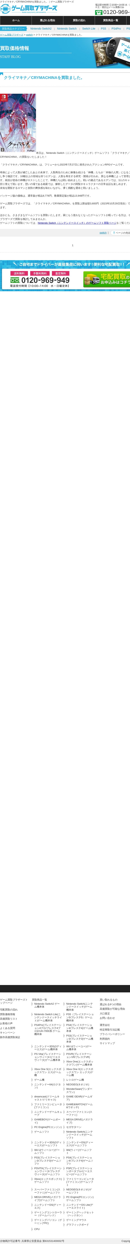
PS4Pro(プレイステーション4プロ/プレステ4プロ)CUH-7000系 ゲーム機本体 (47, 1030)
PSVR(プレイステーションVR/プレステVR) (79, 1055)
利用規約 (105, 1038)
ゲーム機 (39, 1079)
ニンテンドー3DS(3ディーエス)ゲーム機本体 (48, 1048)
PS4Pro (116, 28)
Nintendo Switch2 (41, 28)
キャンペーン (7, 1032)
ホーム (16, 20)
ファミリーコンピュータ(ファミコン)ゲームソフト (80, 1182)
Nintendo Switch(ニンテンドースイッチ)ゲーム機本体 (79, 1006)
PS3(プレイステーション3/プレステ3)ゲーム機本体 (79, 1038)
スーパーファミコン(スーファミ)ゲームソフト (47, 1191)
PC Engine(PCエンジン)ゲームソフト (80, 1199)
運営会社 (105, 1025)
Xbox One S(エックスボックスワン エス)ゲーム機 (47, 1072)
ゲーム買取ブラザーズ (11, 34)
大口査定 (105, 1013)
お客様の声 (6, 1023)
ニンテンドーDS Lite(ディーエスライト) (79, 1206)
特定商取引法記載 (110, 1029)
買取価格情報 (7, 1014)
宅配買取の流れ (9, 1009)
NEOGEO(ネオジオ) (77, 1084)
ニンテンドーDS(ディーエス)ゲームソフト (79, 1144)
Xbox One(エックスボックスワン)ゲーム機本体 (79, 1063)
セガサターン (73, 1127)
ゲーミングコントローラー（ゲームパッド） (48, 1214)
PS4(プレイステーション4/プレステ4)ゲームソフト (79, 1160)
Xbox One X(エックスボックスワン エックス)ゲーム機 (79, 1072)
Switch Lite (88, 28)
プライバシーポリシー (112, 1034)
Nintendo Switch (67, 28)
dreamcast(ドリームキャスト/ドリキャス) (46, 1098)
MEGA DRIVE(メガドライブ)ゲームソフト (47, 1199)
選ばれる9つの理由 (110, 1004)
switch (29, 34)
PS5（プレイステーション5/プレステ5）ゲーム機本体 (80, 1017)
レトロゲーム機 (75, 1079)
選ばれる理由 (47, 20)
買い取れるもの (108, 999)
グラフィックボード (77, 1224)
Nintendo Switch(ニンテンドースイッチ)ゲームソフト (79, 1134)
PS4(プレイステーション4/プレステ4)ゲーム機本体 (79, 1028)
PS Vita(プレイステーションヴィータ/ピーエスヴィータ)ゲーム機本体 (47, 1056)
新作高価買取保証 (10, 1037)
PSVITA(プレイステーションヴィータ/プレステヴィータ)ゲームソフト (48, 1171)
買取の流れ (79, 20)
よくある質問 (7, 1028)
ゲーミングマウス (76, 1220)
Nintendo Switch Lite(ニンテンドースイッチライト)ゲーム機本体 (48, 1017)
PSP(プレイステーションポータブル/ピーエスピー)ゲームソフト (79, 1171)
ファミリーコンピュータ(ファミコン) (48, 1106)
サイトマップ (107, 1043)
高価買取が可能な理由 (112, 1008)
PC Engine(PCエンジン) (48, 1127)
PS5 (103, 28)
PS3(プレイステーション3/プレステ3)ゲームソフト (47, 1160)
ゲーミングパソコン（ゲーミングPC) (48, 1222)
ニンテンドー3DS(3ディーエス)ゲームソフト (48, 1144)
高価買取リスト (9, 1018)
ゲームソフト (41, 1131)
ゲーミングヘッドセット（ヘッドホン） (80, 1214)
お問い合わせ (107, 1018)
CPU (37, 1229)
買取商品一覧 (110, 20)
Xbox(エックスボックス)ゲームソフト (48, 1181)
